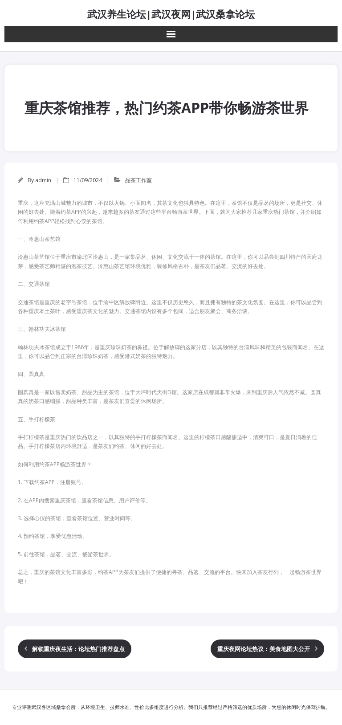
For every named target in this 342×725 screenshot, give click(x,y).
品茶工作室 (138, 180)
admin (43, 180)
